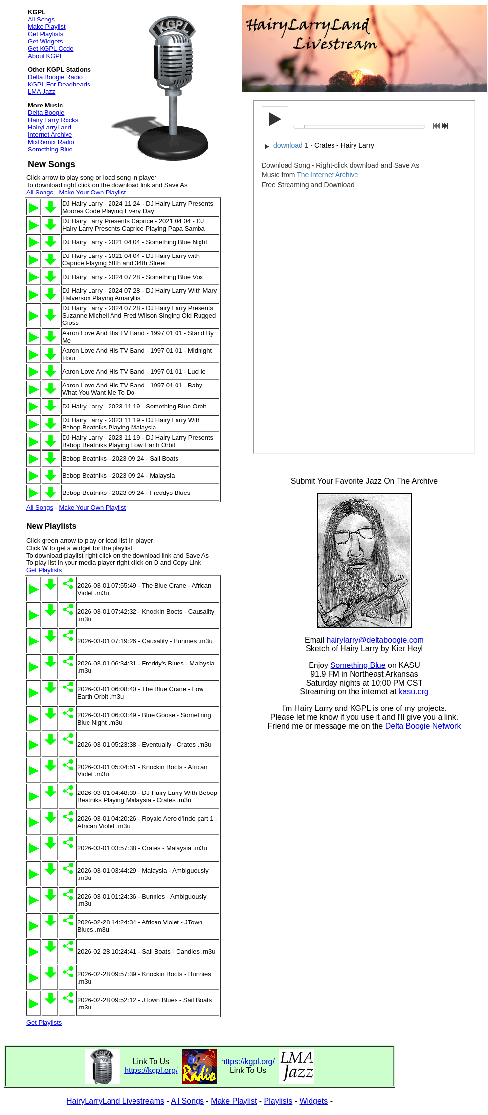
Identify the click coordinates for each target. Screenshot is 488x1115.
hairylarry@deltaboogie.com (375, 640)
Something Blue (50, 149)
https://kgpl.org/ (150, 1070)
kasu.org (413, 691)
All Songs (41, 19)
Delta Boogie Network (423, 726)
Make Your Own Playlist (92, 192)
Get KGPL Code (50, 48)
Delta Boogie (46, 112)
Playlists (278, 1101)
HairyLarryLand (49, 127)
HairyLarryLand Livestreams (115, 1101)
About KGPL (45, 56)
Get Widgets (45, 41)
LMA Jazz (41, 91)
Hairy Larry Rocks (53, 120)
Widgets (314, 1101)
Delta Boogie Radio (55, 77)
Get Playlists (45, 34)
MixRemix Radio (51, 142)
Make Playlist (47, 26)
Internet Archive (50, 134)
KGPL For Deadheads (59, 84)
